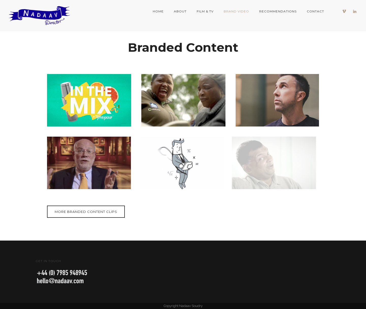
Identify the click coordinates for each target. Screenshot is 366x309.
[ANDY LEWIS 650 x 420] (278, 100)
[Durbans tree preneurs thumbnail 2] (183, 100)
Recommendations (278, 11)
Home (158, 11)
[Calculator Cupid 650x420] (180, 163)
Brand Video (236, 11)
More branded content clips (86, 212)
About (180, 11)
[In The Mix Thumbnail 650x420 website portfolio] (89, 100)
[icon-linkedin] (354, 11)
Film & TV (205, 11)
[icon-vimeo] (345, 11)
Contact (315, 11)
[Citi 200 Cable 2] (88, 163)
